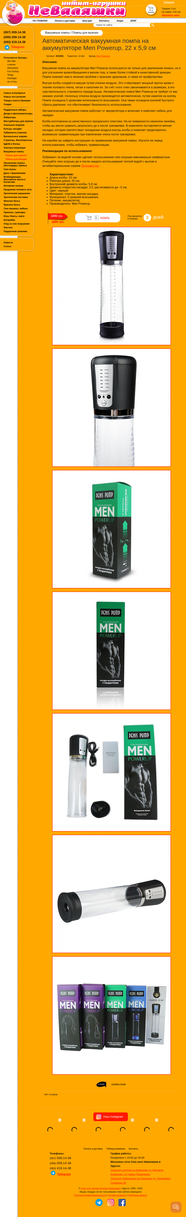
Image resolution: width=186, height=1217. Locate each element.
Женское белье (12, 201)
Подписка (169, 2)
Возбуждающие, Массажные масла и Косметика (14, 179)
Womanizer (12, 68)
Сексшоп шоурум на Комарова (129, 1170)
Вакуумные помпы (14, 151)
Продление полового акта (18, 189)
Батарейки (9, 220)
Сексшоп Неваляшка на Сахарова (131, 1178)
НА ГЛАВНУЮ (40, 21)
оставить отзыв (118, 1084)
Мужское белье (12, 205)
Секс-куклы (10, 169)
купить (105, 217)
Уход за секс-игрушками (17, 224)
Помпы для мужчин (16, 155)
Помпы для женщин (16, 159)
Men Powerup (103, 56)
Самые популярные (14, 93)
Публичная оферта (137, 1195)
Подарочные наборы (15, 110)
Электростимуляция (14, 148)
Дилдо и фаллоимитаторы (18, 113)
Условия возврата (117, 1195)
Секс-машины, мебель (16, 208)
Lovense (11, 64)
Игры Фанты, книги (14, 216)
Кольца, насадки (13, 129)
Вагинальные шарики (15, 136)
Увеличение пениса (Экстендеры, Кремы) (15, 164)
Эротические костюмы (16, 197)
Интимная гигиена (13, 186)
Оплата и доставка (65, 21)
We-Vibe (11, 61)
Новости (8, 242)
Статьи (7, 246)
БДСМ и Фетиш (12, 144)
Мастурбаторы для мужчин (18, 121)
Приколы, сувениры (14, 212)
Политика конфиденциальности (90, 1195)
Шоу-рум (87, 21)
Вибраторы (10, 117)
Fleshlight (12, 78)
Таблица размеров (115, 1149)
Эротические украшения (17, 193)
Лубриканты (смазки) (15, 132)
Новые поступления (15, 97)
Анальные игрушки (14, 125)
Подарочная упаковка (15, 231)
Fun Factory (13, 71)
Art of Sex (12, 82)
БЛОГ (134, 21)
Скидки (7, 104)
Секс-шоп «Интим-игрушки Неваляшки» (101, 1188)
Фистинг (8, 227)
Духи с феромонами (15, 173)
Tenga (10, 75)
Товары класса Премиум (17, 100)
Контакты (104, 21)
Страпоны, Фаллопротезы (18, 140)
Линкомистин (90, 165)
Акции (120, 21)
